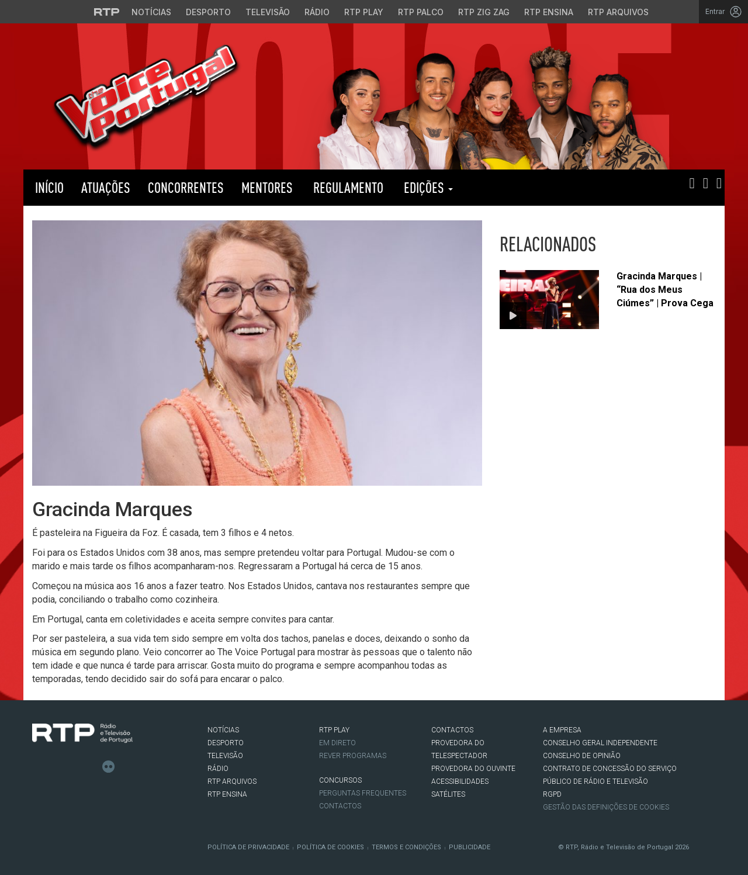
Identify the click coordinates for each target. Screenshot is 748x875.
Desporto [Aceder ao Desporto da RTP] (208, 12)
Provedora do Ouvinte (473, 769)
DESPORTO (225, 743)
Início (48, 187)
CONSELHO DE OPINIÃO (582, 756)
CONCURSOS (340, 780)
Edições (427, 187)
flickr (108, 766)
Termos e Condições (406, 847)
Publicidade (469, 847)
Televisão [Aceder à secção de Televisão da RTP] (267, 12)
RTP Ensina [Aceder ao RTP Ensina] (548, 12)
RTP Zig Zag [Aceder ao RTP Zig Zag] (484, 12)
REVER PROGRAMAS (352, 756)
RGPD (552, 794)
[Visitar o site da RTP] (107, 11)
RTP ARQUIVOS (232, 781)
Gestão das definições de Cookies (606, 807)
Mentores (267, 187)
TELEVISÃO (225, 756)
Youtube (91, 766)
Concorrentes (186, 187)
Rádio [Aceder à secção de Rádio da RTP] (317, 12)
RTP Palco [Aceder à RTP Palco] (421, 12)
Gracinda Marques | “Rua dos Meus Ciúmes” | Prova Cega (665, 290)
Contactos (340, 806)
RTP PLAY (520, 188)
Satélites (448, 794)
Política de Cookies (330, 847)
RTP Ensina (227, 794)
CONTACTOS (452, 730)
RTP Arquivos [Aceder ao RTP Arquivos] (618, 12)
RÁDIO (217, 769)
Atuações (105, 187)
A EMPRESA (562, 730)
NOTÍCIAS (223, 730)
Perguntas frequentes (362, 793)
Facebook (38, 766)
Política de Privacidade (248, 847)
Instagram (73, 766)
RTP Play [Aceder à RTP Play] (363, 12)
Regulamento (346, 187)
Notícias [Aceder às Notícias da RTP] (151, 12)
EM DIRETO (337, 743)
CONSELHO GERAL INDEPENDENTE (600, 743)
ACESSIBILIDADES (460, 781)
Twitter (56, 766)
